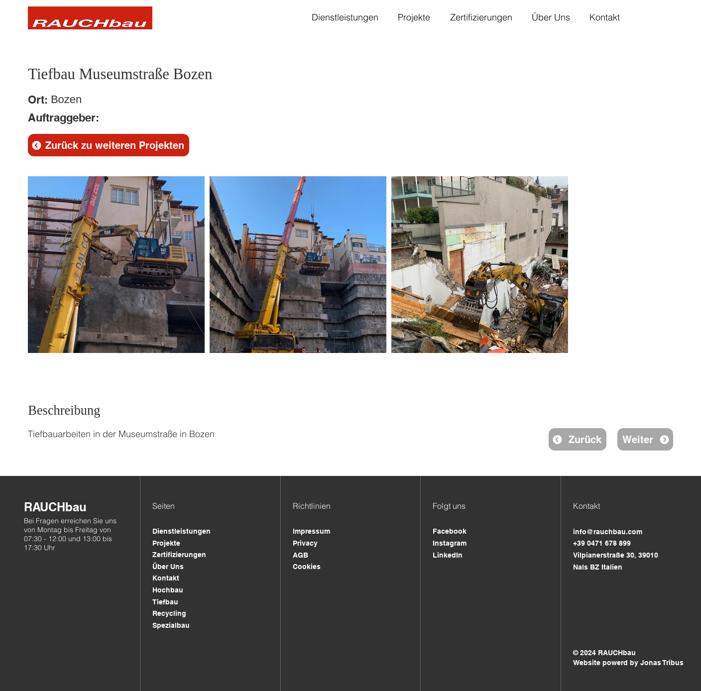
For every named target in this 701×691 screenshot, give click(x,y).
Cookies (307, 567)
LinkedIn (448, 555)
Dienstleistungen (181, 531)
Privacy (305, 543)
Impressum (311, 531)
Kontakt (165, 578)
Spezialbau (171, 625)
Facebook (450, 531)
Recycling (169, 613)
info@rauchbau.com (607, 532)
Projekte (166, 543)
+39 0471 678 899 (602, 543)
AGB (300, 555)
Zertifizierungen (179, 555)
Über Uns (168, 567)
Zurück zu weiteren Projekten (114, 145)
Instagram (450, 543)
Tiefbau (165, 602)
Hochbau (167, 590)
